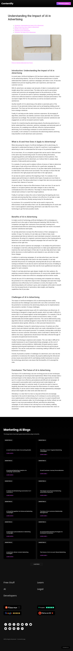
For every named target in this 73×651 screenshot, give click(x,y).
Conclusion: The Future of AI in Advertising (25, 32)
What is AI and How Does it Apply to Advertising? (26, 27)
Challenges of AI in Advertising (22, 30)
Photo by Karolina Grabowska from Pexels (22, 62)
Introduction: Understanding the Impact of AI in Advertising (28, 25)
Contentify (7, 3)
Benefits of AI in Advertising (21, 29)
